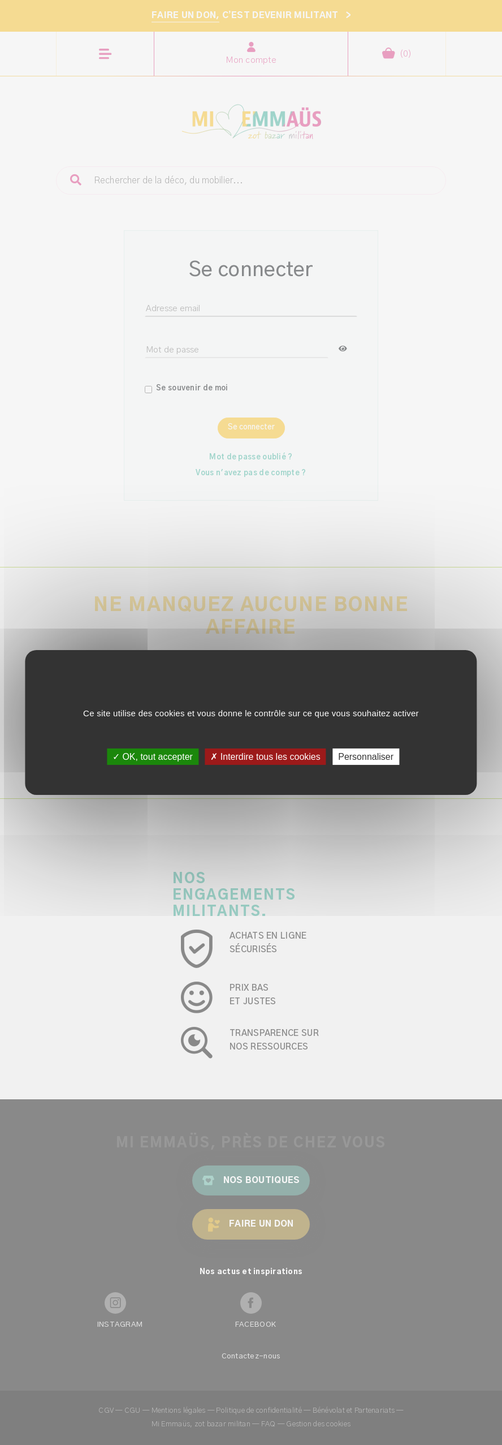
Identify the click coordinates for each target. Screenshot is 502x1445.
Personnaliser (365, 757)
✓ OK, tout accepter (152, 757)
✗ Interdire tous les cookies (265, 757)
